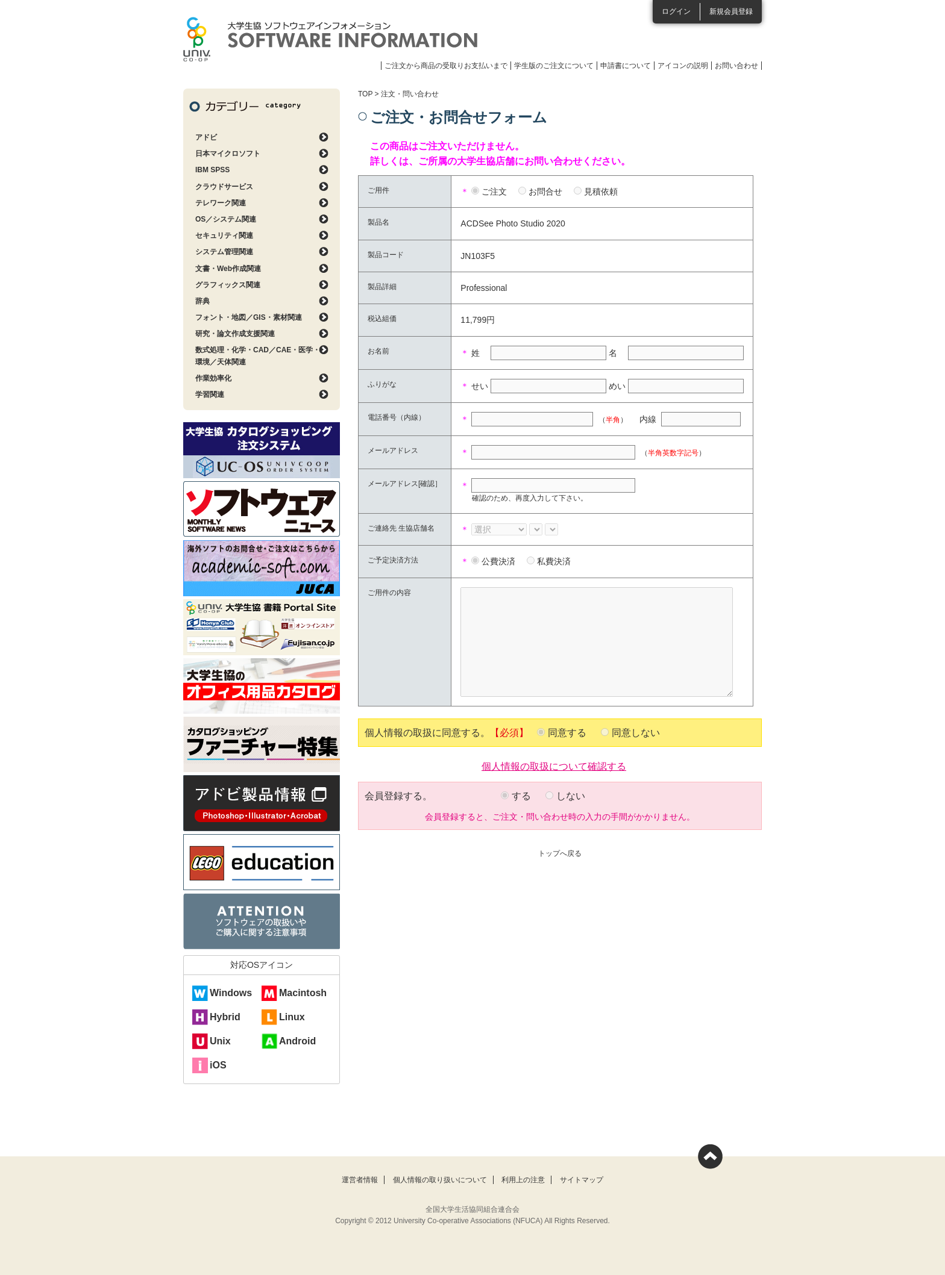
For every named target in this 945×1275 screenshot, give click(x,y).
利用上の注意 (523, 1180)
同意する (567, 733)
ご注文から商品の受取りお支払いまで (446, 65)
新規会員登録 (731, 11)
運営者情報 (360, 1180)
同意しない (636, 733)
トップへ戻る (560, 853)
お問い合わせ (736, 65)
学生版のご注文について (554, 65)
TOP (365, 94)
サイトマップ (581, 1180)
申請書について (625, 65)
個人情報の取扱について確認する (554, 765)
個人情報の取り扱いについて (440, 1180)
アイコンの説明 (683, 65)
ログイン (676, 11)
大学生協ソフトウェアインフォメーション (330, 39)
